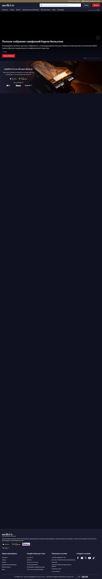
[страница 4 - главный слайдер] (93, 57)
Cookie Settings (56, 571)
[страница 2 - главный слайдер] (88, 57)
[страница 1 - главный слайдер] (85, 57)
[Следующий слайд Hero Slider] (98, 37)
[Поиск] (41, 5)
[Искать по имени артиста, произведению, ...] (60, 5)
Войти (86, 5)
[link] (13, 78)
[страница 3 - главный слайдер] (90, 57)
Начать (96, 5)
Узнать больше (9, 56)
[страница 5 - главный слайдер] (96, 57)
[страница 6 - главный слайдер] (99, 57)
